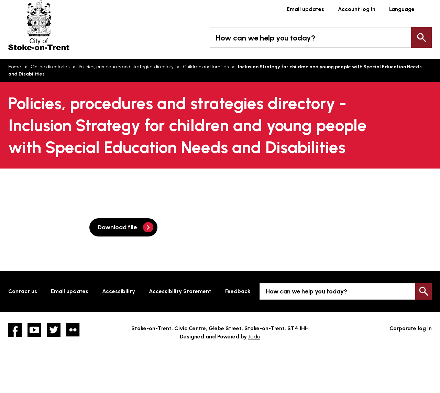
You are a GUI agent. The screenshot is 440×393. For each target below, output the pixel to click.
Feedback (238, 291)
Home (14, 67)
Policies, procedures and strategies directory (126, 67)
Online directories (50, 67)
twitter (53, 330)
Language (402, 9)
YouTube (34, 330)
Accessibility (118, 291)
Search (421, 37)
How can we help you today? (265, 38)
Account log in (356, 9)
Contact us (22, 291)
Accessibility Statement (180, 291)
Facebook (15, 330)
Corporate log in (410, 328)
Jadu (254, 336)
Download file (117, 227)
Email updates (305, 9)
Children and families (206, 67)
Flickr (73, 330)
